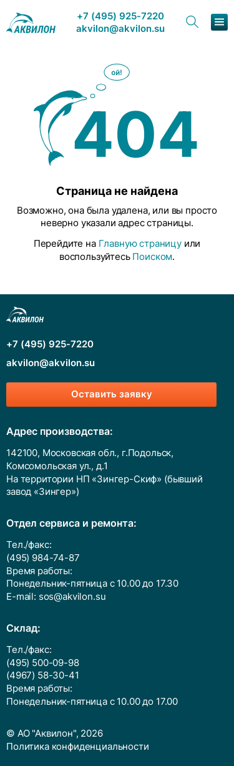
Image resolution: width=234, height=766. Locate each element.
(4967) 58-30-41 (42, 675)
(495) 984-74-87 (43, 558)
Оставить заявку (111, 394)
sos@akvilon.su (72, 596)
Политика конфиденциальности (77, 746)
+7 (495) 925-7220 (120, 16)
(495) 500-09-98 (42, 663)
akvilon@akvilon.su (120, 29)
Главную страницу (140, 243)
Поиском (152, 256)
